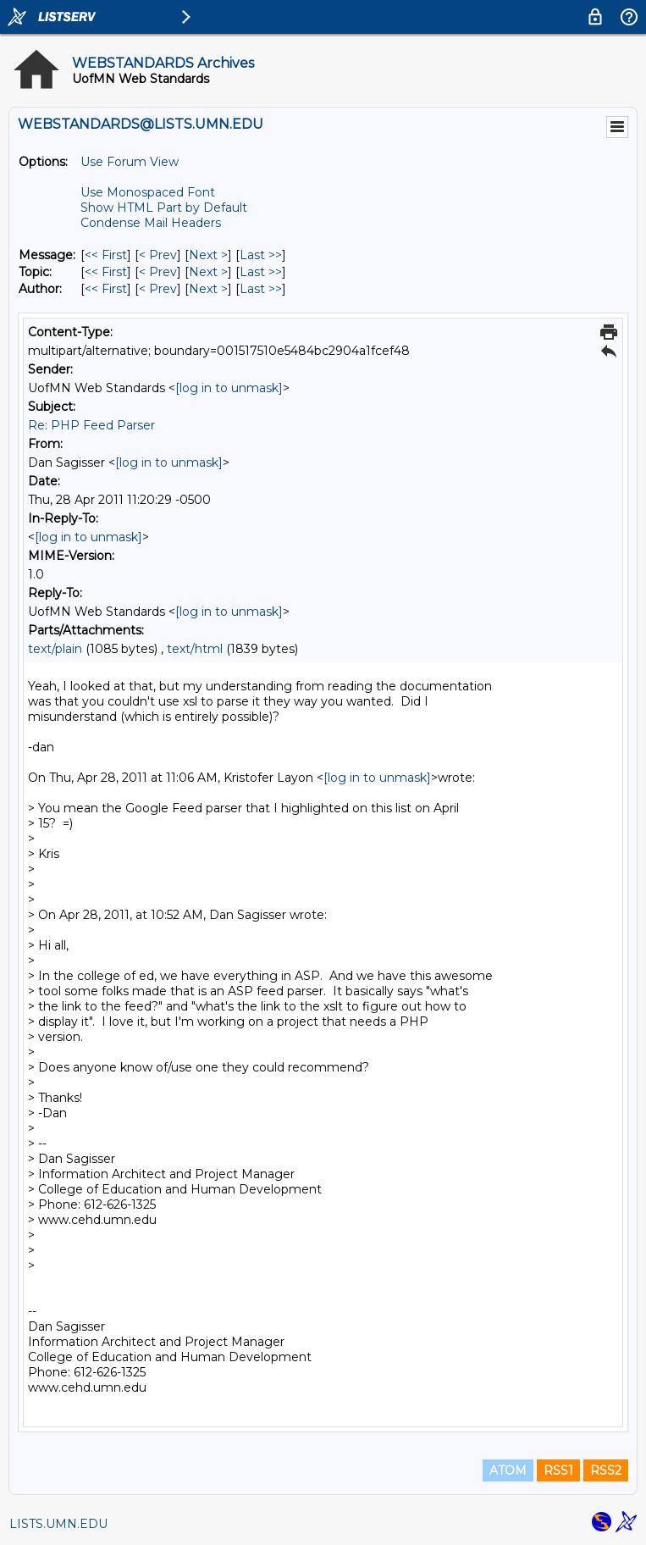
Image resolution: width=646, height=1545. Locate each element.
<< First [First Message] (106, 255)
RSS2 (605, 1470)
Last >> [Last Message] (261, 255)
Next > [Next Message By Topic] (208, 272)
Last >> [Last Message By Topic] (261, 272)
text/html (195, 648)
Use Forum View (129, 161)
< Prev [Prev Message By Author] (158, 288)
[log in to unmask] (229, 388)
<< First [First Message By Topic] (106, 272)
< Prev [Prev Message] (158, 255)
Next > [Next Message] (208, 255)
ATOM (508, 1470)
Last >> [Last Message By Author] (261, 288)
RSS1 (558, 1470)
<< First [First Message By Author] (106, 288)
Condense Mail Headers (150, 222)
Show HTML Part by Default (163, 207)
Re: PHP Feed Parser (91, 425)
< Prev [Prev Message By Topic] (158, 272)
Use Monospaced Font (147, 192)
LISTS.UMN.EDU (58, 1523)
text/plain (55, 648)
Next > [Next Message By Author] (208, 288)
